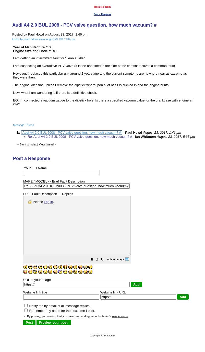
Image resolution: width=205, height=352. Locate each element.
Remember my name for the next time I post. (59, 322)
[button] (105, 272)
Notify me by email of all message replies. (57, 317)
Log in (48, 202)
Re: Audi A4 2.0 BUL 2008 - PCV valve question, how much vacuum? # (80, 137)
